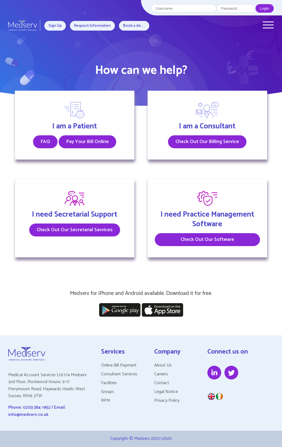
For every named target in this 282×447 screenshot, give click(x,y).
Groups (107, 391)
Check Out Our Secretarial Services (75, 230)
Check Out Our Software (207, 239)
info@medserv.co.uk (28, 414)
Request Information (92, 26)
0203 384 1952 (37, 407)
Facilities (109, 383)
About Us (163, 365)
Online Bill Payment (119, 365)
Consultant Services (119, 374)
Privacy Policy (167, 400)
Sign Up (55, 26)
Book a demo (135, 26)
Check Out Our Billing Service (207, 142)
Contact (161, 383)
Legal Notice (166, 391)
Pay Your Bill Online (87, 142)
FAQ (45, 142)
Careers (161, 374)
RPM (105, 400)
